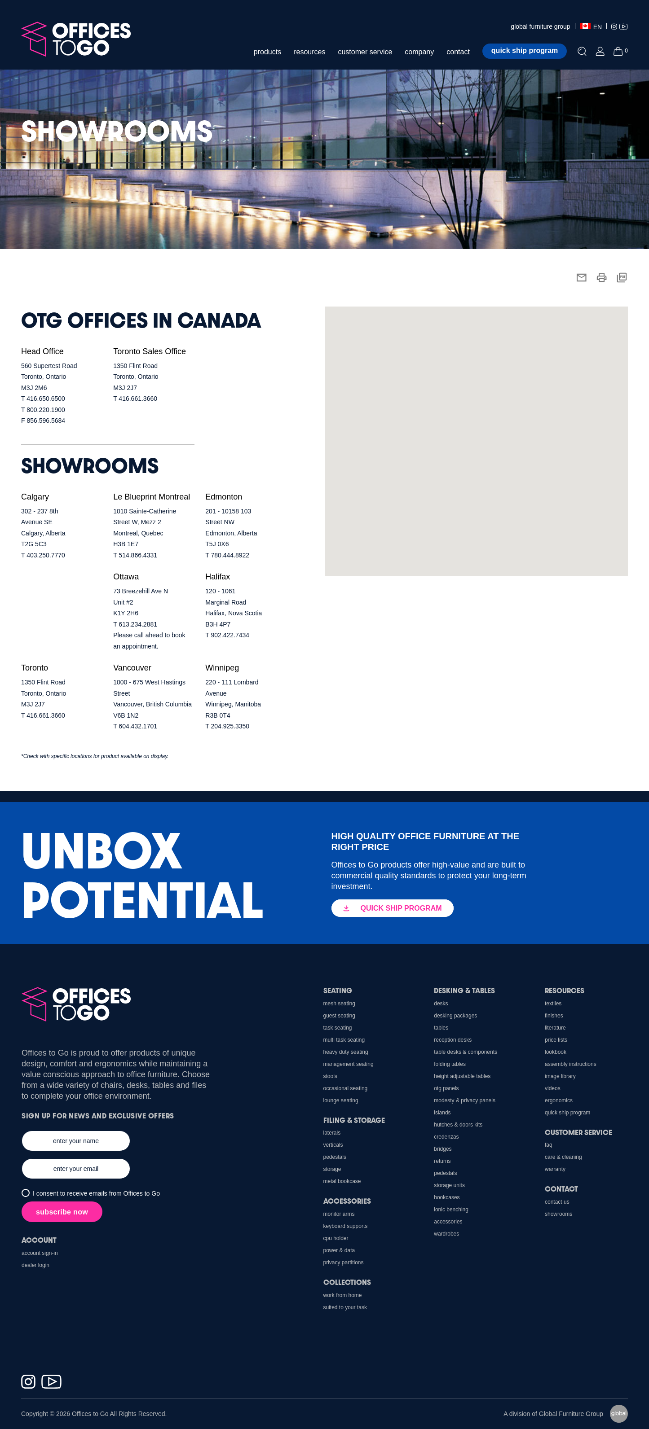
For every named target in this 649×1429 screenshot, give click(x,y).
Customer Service (578, 1132)
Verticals (333, 1145)
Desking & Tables (464, 990)
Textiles (553, 1003)
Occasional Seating (345, 1088)
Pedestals (445, 1173)
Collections (347, 1282)
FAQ (548, 1145)
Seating (337, 990)
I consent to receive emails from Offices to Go (96, 1193)
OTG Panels (446, 1088)
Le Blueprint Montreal (151, 496)
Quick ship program (524, 50)
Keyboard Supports (345, 1226)
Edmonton (223, 496)
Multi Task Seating (344, 1040)
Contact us (557, 1202)
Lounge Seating (340, 1100)
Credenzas (446, 1137)
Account (39, 1240)
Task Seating (337, 1028)
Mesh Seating (339, 1003)
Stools (330, 1076)
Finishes (554, 1016)
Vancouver (132, 667)
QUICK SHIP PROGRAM (392, 908)
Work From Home (342, 1295)
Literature (555, 1028)
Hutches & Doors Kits (458, 1125)
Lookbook (555, 1052)
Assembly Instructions (570, 1064)
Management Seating (348, 1064)
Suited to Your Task (345, 1307)
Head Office (42, 351)
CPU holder (336, 1238)
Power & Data (339, 1250)
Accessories (448, 1222)
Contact (561, 1188)
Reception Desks (453, 1040)
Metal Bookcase (342, 1181)
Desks (441, 1003)
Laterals (332, 1133)
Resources (564, 990)
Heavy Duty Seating (345, 1052)
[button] (387, 405)
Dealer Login (35, 1265)
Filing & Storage (354, 1120)
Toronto (34, 667)
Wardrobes (446, 1234)
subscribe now (62, 1212)
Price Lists (556, 1040)
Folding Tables (450, 1064)
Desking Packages (455, 1016)
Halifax (217, 576)
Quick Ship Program (567, 1112)
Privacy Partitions (343, 1262)
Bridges (442, 1149)
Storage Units (449, 1185)
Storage (332, 1169)
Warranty (555, 1169)
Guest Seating (339, 1016)
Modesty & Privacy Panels (464, 1100)
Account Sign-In (40, 1253)
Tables (441, 1028)
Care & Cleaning (563, 1157)
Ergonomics (559, 1100)
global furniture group (540, 26)
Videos (553, 1088)
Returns (442, 1161)
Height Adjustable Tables (462, 1076)
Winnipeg (222, 667)
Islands (442, 1112)
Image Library (560, 1076)
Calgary (35, 496)
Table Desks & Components (465, 1052)
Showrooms (558, 1214)
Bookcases (446, 1197)
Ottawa (126, 576)
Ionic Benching (451, 1209)
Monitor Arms (339, 1214)
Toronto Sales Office (149, 351)
